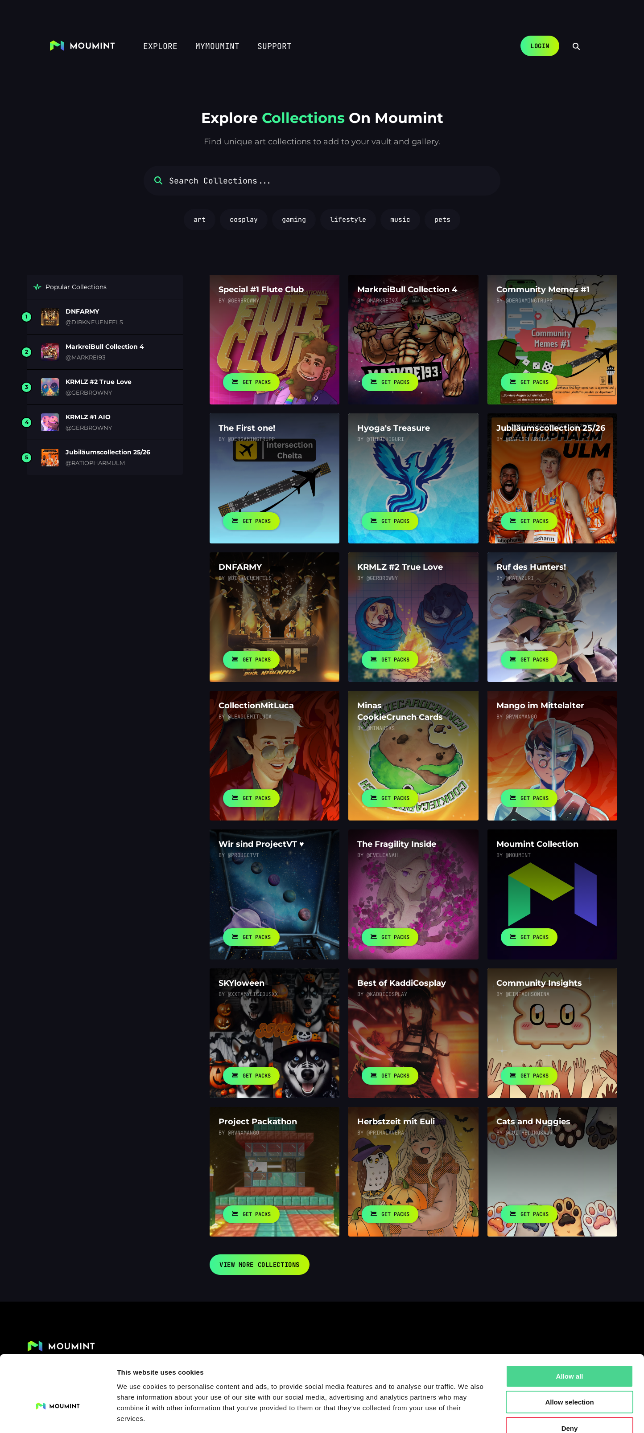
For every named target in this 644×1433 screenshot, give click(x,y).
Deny (569, 1376)
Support (274, 46)
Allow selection (569, 1350)
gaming (294, 219)
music (400, 219)
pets (442, 219)
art (200, 219)
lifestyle (348, 219)
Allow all (569, 1324)
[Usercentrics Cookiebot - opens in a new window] (58, 1415)
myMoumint (217, 46)
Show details (468, 1415)
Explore (160, 46)
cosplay (244, 219)
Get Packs (251, 382)
